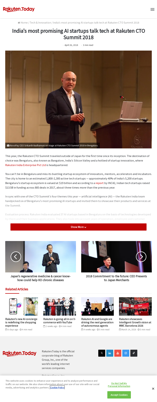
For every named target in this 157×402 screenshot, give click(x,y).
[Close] (153, 389)
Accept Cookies (119, 394)
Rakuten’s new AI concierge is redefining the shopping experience (21, 322)
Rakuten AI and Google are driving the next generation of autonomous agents (97, 322)
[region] (78, 388)
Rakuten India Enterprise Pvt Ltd (25, 165)
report (99, 183)
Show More (78, 227)
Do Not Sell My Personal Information (119, 385)
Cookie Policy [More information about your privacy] (57, 387)
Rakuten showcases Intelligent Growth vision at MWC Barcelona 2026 (135, 322)
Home (23, 22)
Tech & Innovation (40, 22)
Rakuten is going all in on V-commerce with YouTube (59, 320)
